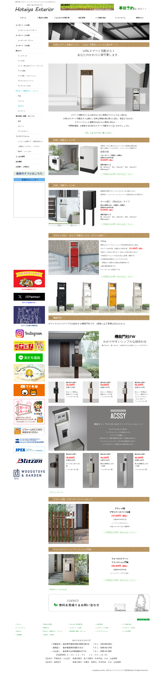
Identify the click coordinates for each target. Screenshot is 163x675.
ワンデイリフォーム (22, 136)
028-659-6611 (106, 644)
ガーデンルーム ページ (25, 81)
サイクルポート (23, 131)
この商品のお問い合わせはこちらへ (117, 276)
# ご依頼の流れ (101, 18)
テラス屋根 (21, 71)
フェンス (21, 101)
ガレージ (21, 126)
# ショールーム (120, 18)
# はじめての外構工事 (62, 18)
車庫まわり (139, 18)
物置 (19, 121)
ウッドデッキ (22, 56)
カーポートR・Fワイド (25, 40)
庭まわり (19, 51)
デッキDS (21, 61)
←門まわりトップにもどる (57, 589)
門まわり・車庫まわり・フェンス (27, 91)
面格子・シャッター (24, 151)
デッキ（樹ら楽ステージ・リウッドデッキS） (30, 66)
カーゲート (21, 111)
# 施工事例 (81, 18)
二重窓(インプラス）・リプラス (28, 146)
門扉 (19, 96)
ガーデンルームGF (24, 86)
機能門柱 (21, 106)
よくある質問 (20, 156)
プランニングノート (57, 492)
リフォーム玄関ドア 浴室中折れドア (30, 141)
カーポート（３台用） (23, 45)
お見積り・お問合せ (22, 167)
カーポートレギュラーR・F (27, 30)
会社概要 (19, 162)
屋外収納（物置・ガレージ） (25, 116)
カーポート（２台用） (23, 35)
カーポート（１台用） (23, 25)
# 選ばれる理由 (42, 18)
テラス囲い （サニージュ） (27, 76)
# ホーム (23, 18)
